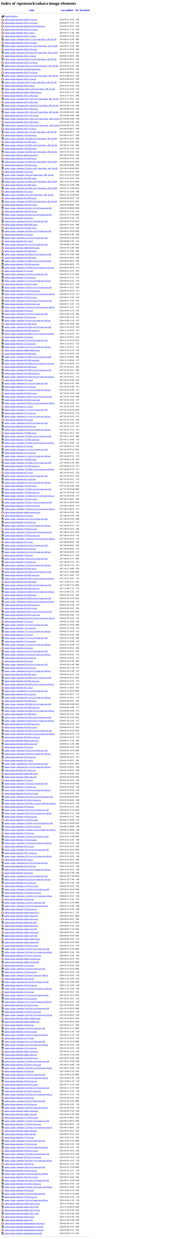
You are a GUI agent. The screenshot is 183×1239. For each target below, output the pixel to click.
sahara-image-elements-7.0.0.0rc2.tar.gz (20, 529)
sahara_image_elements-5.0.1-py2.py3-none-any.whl (26, 383)
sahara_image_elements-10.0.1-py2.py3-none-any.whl (26, 850)
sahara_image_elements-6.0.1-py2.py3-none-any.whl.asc (27, 482)
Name (31, 10)
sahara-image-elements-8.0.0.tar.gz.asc (20, 668)
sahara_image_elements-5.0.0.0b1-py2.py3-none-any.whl (27, 231)
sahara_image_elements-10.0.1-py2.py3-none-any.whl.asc (28, 856)
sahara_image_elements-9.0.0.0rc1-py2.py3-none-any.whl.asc (29, 734)
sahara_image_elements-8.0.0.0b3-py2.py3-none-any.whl (27, 598)
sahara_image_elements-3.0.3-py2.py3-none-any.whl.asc (27, 347)
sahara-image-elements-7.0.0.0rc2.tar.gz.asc (22, 535)
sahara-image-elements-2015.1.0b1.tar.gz (21, 96)
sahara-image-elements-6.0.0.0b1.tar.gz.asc (22, 330)
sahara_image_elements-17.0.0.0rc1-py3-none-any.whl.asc (28, 1127)
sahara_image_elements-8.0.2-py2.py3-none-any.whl (26, 863)
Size (77, 10)
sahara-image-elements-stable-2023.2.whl (21, 1207)
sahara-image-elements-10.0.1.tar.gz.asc (20, 853)
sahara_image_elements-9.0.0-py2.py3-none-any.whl (26, 750)
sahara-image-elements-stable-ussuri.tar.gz (21, 912)
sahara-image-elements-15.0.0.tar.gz (19, 1071)
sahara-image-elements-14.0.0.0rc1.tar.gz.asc (22, 1012)
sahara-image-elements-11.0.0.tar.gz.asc (20, 840)
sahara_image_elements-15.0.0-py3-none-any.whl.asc (26, 1078)
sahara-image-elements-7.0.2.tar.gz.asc (20, 641)
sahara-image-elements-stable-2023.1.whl (21, 1213)
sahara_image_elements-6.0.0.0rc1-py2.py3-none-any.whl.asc (29, 403)
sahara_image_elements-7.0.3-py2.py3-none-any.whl (26, 783)
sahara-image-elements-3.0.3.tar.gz (18, 337)
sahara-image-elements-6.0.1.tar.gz (18, 473)
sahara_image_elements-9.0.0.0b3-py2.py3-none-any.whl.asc (29, 721)
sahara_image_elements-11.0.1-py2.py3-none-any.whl (26, 995)
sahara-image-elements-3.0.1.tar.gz (18, 191)
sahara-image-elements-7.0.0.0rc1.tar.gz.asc (22, 506)
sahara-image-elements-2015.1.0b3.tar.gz (21, 109)
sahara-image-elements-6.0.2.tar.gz (18, 542)
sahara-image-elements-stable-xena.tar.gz (21, 1051)
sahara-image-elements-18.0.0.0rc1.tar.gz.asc (22, 1157)
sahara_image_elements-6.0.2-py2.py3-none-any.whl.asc (27, 552)
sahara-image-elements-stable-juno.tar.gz (21, 155)
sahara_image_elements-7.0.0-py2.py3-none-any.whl (26, 559)
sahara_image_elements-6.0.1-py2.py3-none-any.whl (26, 476)
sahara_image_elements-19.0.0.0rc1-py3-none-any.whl (26, 1180)
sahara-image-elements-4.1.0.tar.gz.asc (20, 277)
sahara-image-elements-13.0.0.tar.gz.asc (20, 972)
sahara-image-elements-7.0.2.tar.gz (18, 635)
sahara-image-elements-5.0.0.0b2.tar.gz (20, 251)
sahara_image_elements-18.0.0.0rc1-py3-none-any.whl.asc (28, 1160)
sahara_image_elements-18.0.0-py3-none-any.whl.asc (26, 1174)
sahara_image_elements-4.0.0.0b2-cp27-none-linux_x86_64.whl (30, 188)
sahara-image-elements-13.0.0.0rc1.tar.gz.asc (22, 955)
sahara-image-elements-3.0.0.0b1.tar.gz (20, 142)
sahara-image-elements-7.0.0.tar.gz (18, 555)
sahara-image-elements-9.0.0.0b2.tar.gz (20, 701)
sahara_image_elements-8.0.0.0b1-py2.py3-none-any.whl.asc (29, 578)
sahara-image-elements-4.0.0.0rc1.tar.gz (20, 205)
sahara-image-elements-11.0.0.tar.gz (19, 833)
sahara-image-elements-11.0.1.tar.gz (19, 992)
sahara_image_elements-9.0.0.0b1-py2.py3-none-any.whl (27, 678)
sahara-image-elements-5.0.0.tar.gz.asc (20, 317)
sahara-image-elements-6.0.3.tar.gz (18, 648)
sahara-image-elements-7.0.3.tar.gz (18, 780)
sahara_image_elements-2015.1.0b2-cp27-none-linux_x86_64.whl (31, 105)
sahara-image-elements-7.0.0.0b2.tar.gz (20, 459)
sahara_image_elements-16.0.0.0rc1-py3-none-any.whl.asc (28, 1094)
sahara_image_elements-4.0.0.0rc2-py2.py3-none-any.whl (28, 215)
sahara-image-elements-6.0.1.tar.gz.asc (20, 479)
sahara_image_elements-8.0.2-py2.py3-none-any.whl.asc (27, 869)
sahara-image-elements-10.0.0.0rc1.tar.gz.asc (22, 800)
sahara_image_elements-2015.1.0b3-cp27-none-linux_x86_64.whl (31, 112)
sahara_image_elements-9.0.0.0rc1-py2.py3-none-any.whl (28, 731)
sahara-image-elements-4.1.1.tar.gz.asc (20, 413)
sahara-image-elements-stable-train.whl (20, 922)
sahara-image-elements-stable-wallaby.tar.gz (22, 1018)
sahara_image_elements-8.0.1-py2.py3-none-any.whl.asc (27, 697)
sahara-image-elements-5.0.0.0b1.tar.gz (20, 228)
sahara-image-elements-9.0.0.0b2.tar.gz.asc (22, 707)
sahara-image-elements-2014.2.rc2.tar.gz (20, 72)
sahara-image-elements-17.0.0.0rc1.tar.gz (21, 1117)
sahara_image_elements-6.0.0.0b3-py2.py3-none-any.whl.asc (29, 377)
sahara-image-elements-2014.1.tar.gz (19, 33)
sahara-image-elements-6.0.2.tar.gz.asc (20, 549)
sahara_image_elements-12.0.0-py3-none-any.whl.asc (26, 906)
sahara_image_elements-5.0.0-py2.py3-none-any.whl (26, 314)
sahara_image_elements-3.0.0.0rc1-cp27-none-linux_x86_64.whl (31, 168)
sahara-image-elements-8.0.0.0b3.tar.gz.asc (22, 605)
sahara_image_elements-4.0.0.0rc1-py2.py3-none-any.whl (28, 208)
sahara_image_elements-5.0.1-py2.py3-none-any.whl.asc (27, 390)
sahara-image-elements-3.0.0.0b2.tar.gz (20, 148)
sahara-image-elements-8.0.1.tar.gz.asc (20, 694)
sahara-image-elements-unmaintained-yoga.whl (23, 1227)
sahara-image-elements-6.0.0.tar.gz (18, 420)
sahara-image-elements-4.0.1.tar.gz (18, 241)
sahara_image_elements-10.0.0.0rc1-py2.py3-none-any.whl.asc (30, 803)
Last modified (67, 10)
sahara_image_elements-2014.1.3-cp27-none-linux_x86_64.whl (30, 82)
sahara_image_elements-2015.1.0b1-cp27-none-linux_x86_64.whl (31, 99)
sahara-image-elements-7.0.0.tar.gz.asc (20, 562)
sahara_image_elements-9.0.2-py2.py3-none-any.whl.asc (27, 879)
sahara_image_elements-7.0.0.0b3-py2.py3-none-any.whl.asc (29, 496)
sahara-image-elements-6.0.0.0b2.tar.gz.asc (22, 360)
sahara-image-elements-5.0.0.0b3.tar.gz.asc (22, 264)
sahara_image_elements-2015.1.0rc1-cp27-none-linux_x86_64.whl (31, 119)
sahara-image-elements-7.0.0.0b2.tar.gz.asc (22, 466)
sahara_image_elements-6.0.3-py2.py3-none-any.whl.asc (27, 654)
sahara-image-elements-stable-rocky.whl (20, 936)
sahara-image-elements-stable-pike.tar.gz (21, 774)
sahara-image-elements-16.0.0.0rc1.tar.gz (21, 1084)
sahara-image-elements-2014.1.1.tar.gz (20, 36)
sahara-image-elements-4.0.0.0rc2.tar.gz (20, 211)
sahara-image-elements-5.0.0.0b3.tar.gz (20, 258)
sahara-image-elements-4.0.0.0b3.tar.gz (20, 198)
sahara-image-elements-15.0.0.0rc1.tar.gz (21, 1058)
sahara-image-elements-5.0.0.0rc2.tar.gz (20, 297)
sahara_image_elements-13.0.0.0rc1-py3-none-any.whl (26, 949)
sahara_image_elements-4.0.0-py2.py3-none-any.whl (26, 221)
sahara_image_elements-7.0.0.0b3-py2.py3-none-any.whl (27, 489)
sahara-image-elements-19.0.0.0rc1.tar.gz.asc (22, 1184)
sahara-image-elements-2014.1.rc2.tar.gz (20, 29)
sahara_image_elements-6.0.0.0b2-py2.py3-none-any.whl (27, 357)
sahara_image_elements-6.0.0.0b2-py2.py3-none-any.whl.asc (29, 363)
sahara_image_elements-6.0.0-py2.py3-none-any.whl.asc (27, 430)
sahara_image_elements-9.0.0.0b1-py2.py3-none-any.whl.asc (29, 684)
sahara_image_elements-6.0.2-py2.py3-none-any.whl (26, 545)
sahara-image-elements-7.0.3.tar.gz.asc (20, 787)
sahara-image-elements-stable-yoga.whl (20, 1114)
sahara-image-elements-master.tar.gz (19, 1217)
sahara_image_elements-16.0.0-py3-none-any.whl (24, 1101)
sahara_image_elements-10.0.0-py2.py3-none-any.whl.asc (28, 813)
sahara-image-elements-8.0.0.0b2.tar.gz (20, 582)
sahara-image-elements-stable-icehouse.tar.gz (22, 92)
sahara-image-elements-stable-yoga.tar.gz (21, 1111)
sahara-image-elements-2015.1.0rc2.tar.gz (21, 122)
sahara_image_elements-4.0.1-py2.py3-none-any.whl (26, 244)
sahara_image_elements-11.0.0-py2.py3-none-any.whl (26, 836)
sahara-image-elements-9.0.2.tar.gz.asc (20, 883)
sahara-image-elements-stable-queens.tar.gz (22, 939)
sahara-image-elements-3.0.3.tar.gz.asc (20, 344)
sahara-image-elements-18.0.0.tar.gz (19, 1164)
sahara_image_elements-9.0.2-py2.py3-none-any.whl (26, 876)
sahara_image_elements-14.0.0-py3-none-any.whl (24, 1028)
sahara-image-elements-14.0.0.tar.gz (19, 1025)
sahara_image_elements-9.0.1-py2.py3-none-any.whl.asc (27, 767)
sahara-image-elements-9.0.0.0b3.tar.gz (20, 714)
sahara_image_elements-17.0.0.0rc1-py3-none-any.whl (26, 1121)
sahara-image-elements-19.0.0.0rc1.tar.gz (21, 1177)
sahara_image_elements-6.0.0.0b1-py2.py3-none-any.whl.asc (29, 334)
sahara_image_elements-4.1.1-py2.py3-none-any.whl (26, 410)
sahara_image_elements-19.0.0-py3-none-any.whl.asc (26, 1200)
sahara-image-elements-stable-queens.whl (21, 942)
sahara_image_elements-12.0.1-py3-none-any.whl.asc (26, 1045)
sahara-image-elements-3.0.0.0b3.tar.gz (20, 158)
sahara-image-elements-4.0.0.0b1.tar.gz (20, 178)
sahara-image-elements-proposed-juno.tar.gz (22, 69)
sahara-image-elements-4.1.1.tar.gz (18, 406)
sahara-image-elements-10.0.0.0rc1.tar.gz (21, 793)
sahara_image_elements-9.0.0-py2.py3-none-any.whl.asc (27, 754)
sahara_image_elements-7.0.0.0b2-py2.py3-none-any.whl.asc (29, 469)
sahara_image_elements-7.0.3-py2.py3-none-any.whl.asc (27, 790)
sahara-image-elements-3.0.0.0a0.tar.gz (20, 135)
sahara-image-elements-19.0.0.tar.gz (19, 1190)
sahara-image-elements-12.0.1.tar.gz (19, 1038)
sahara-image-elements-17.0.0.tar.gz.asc (20, 1144)
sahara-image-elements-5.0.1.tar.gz (18, 380)
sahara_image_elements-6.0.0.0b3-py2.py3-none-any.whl (27, 370)
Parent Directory (11, 16)
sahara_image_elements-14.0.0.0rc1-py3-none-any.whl (26, 1008)
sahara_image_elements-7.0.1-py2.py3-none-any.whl (26, 625)
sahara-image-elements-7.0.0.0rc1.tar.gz (20, 499)
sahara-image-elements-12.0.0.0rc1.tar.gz (21, 886)
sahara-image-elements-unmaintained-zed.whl (23, 1233)
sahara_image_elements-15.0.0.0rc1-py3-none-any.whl (26, 1061)
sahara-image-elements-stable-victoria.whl (21, 962)
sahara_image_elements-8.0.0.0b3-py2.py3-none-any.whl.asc (29, 602)
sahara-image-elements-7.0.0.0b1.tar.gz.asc (22, 439)
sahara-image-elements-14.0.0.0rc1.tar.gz (21, 1005)
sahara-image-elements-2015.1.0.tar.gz (20, 129)
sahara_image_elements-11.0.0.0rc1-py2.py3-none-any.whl (28, 823)
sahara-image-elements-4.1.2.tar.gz (18, 446)
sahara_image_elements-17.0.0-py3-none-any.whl (24, 1141)
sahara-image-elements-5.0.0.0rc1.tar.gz (20, 284)
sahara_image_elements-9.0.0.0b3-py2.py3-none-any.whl (27, 717)
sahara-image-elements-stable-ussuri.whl (21, 916)
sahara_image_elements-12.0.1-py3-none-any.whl (24, 1041)
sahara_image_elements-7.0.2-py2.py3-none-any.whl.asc (27, 645)
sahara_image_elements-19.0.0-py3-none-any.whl (24, 1194)
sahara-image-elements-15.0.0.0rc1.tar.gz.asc (22, 1065)
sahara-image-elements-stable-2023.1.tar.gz (22, 1210)
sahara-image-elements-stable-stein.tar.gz (21, 926)
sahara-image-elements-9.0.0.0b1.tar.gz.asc (22, 681)
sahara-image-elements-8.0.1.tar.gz (18, 688)
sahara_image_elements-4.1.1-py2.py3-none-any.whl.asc (27, 416)
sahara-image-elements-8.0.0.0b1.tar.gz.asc (22, 575)
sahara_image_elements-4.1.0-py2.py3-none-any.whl (26, 274)
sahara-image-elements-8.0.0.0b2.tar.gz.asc (22, 588)
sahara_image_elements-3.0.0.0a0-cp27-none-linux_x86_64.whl (30, 139)
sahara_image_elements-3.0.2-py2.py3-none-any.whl (26, 238)
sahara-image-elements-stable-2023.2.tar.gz (22, 1203)
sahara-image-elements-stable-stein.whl (20, 929)
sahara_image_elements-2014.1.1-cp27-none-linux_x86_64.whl (30, 39)
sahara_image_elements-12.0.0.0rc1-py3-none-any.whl (26, 889)
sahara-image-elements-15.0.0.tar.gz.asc (20, 1081)
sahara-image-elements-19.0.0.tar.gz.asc (20, 1197)
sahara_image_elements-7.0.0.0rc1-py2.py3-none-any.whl (28, 502)
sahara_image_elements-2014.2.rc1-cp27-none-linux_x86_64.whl (31, 66)
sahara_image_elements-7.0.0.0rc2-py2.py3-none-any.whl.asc (29, 539)
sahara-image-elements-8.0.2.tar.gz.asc (20, 866)
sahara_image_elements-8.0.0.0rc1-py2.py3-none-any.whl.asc (29, 618)
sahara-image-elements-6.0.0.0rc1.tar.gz (20, 393)
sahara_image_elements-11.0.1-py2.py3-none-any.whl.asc (28, 1002)
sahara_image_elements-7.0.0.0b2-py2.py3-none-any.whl (27, 463)
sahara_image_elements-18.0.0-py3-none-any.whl (24, 1167)
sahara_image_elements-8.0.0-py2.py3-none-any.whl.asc (27, 671)
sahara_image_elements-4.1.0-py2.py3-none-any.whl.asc (27, 281)
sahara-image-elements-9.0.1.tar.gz (18, 760)
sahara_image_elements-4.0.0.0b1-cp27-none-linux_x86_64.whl (30, 182)
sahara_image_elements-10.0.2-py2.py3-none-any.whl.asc (28, 989)
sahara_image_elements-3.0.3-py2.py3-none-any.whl (26, 340)
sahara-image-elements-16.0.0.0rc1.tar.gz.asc (22, 1091)
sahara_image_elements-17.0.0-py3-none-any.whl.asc (26, 1147)
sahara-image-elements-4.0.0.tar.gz (18, 218)
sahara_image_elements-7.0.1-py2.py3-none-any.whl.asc (27, 631)
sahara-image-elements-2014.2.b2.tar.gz (20, 49)
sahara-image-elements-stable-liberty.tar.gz (21, 248)
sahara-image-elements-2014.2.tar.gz (19, 86)
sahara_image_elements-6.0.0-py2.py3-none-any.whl (26, 423)
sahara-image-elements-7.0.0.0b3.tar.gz (20, 486)
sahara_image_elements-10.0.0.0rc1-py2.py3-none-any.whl (28, 797)
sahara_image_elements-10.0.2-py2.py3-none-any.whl (26, 982)
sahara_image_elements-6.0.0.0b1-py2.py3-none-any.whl (27, 327)
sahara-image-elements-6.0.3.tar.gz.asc (20, 658)
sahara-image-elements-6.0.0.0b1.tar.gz (20, 324)
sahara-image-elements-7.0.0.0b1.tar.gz (20, 433)
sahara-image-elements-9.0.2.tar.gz (18, 873)
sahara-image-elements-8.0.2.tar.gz (18, 860)
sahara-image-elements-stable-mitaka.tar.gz (22, 350)
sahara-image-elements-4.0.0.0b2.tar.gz (20, 185)
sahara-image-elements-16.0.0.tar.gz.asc (20, 1104)
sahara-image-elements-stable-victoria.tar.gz (22, 959)
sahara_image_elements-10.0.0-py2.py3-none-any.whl (26, 810)
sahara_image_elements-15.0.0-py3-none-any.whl (24, 1075)
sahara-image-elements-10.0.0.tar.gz (19, 807)
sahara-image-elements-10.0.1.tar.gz (19, 846)
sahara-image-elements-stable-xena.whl (20, 1055)
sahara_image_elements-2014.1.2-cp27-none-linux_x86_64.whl (30, 59)
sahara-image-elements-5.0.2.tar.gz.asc (20, 522)
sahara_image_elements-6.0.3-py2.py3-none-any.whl (26, 651)
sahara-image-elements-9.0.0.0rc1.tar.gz (20, 727)
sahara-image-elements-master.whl (18, 1220)
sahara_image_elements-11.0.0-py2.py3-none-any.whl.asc (28, 843)
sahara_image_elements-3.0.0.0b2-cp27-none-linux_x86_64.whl (30, 152)
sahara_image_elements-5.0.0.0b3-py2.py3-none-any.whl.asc (29, 267)
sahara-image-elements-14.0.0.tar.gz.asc (20, 1032)
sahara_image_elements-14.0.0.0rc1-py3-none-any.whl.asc (28, 1015)
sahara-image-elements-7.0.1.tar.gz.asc (20, 628)
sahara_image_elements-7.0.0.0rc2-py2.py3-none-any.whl (28, 532)
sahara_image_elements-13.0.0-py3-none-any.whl (24, 969)
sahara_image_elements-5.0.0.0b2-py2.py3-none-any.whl (27, 254)
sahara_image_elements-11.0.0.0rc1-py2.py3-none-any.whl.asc (30, 830)
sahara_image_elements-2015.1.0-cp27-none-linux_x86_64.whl (30, 132)
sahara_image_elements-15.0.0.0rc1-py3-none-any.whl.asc (28, 1068)
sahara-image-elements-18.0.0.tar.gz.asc (20, 1170)
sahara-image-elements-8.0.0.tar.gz (18, 661)
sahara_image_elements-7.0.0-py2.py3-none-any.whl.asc (27, 565)
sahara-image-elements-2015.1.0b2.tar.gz (21, 102)
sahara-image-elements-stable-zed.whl (20, 1134)
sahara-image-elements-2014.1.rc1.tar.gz (20, 23)
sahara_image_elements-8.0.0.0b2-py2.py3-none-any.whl (27, 585)
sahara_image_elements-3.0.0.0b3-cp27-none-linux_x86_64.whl (30, 162)
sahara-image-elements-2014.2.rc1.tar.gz (20, 62)
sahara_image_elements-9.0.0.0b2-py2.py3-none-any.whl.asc (29, 711)
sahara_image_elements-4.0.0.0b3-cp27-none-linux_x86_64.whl (30, 201)
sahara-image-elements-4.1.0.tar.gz (18, 271)
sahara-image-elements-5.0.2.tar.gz (18, 516)
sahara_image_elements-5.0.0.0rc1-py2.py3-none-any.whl (28, 287)
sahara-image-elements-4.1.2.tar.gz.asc (20, 453)
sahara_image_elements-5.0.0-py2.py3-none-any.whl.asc (27, 320)
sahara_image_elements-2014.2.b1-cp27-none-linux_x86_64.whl (30, 46)
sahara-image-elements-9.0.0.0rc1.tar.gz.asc (22, 737)
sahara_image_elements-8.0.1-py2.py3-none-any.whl (26, 691)
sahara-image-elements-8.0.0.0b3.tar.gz (20, 595)
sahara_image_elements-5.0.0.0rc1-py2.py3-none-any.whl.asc (29, 294)
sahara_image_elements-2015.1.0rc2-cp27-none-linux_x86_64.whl (31, 125)
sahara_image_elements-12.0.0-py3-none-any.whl (24, 903)
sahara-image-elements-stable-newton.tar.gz (22, 512)
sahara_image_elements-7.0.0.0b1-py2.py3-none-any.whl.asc (29, 443)
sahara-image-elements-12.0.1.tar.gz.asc (20, 1048)
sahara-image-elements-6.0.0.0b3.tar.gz (20, 367)
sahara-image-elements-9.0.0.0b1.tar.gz (20, 674)
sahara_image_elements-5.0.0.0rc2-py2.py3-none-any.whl (28, 301)
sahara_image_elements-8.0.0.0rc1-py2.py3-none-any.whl (28, 611)
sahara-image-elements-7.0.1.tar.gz (18, 621)
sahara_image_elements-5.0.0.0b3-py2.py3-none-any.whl (27, 261)
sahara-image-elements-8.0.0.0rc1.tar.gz (20, 608)
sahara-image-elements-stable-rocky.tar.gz (21, 932)
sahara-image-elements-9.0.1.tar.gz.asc (20, 770)
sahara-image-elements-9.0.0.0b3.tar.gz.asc (22, 724)
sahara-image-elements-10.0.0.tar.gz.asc (20, 817)
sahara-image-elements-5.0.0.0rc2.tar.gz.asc (22, 304)
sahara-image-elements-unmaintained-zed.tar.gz (23, 1230)
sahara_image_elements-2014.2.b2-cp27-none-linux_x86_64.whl (30, 53)
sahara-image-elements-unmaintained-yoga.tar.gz (24, 1223)
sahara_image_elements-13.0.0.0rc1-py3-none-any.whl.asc (28, 952)
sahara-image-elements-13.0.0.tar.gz (19, 965)
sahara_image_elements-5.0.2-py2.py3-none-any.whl (26, 519)
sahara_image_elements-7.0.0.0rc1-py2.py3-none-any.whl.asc (29, 509)
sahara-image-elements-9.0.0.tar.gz (18, 747)
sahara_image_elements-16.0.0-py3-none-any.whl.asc (26, 1108)
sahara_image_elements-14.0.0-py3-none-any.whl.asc (26, 1035)
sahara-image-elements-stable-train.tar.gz (21, 919)
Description (85, 10)
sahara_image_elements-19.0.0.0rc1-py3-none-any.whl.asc (28, 1187)
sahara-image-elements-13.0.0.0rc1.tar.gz (21, 946)
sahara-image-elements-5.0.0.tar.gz (18, 310)
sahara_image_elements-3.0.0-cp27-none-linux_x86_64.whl (28, 175)
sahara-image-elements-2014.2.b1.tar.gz (20, 43)
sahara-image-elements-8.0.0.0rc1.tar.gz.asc (22, 615)
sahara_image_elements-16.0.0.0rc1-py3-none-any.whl (26, 1088)
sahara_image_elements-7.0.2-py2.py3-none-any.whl (26, 638)
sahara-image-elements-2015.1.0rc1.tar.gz (21, 115)
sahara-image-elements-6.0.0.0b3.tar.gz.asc (22, 373)
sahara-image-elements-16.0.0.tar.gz (19, 1098)
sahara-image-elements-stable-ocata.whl (20, 744)
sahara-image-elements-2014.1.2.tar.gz (20, 56)
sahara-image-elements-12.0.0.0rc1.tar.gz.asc (22, 893)
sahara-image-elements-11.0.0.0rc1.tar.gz (21, 820)
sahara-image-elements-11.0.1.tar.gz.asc (20, 998)
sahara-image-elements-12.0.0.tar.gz (19, 899)
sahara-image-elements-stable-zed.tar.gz (20, 1131)
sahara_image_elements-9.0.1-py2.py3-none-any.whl (26, 764)
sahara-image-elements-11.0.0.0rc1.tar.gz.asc (22, 826)
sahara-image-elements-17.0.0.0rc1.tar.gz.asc (22, 1124)
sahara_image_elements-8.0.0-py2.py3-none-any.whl (26, 664)
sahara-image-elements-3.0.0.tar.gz (18, 172)
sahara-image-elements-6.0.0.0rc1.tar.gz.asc (22, 400)
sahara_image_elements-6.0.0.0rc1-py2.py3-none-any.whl (28, 396)
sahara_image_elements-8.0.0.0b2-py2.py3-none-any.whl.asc (29, 592)
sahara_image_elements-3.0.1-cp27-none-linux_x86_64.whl (28, 195)
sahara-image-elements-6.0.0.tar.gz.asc (20, 426)
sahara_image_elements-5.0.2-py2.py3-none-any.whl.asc (27, 525)
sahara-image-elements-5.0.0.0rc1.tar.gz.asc (22, 291)
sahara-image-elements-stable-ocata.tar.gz (21, 740)
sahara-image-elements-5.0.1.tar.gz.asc (20, 387)
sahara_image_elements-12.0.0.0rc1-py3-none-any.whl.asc (28, 896)
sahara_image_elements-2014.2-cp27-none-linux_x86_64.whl (29, 89)
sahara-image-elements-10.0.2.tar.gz (19, 979)
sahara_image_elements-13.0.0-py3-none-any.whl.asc (26, 975)
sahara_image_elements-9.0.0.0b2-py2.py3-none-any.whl (27, 704)
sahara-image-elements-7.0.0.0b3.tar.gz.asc (22, 492)
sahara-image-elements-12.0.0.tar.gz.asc (20, 909)
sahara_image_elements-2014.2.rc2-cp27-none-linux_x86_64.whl (31, 76)
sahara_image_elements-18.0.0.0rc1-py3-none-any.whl (26, 1154)
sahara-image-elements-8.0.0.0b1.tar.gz (20, 568)
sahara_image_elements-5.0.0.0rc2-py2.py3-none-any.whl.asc (29, 307)
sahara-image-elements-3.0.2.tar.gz (18, 234)
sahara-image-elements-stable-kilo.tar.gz (20, 225)
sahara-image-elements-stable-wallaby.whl (21, 1022)
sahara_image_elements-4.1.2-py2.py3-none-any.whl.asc (27, 456)
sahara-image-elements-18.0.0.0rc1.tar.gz (21, 1151)
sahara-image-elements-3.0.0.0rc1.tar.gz (20, 165)
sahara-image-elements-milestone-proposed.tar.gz (24, 26)
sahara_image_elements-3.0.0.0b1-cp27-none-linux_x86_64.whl (30, 145)
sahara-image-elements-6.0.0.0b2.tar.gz (20, 353)
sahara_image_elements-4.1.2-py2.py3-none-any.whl (26, 449)
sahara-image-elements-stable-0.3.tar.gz (20, 19)
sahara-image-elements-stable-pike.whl (20, 777)
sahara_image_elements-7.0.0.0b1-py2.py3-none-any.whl (27, 436)
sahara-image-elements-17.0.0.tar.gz (19, 1137)
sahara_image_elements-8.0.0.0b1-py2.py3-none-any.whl (27, 572)
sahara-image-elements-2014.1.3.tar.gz (20, 79)
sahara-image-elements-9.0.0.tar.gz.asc (20, 757)
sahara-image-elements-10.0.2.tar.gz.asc (20, 985)
